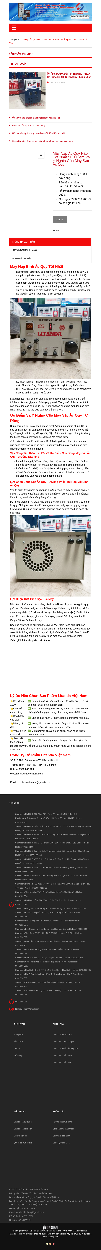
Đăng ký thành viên (61, 1140)
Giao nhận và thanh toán (63, 1126)
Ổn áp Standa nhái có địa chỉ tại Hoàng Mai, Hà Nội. (36, 118)
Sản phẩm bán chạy (21, 53)
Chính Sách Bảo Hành (62, 1053)
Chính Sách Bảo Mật (62, 1060)
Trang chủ (14, 39)
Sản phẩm (18, 1039)
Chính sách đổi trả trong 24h (65, 1046)
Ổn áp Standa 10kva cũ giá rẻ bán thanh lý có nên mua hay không (42, 141)
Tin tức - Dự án (17, 63)
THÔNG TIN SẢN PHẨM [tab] (23, 239)
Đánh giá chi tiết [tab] (21, 256)
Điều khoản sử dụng (23, 1119)
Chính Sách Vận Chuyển (63, 1039)
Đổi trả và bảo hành (61, 1133)
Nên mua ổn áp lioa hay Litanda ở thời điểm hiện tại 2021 (38, 133)
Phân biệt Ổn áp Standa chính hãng (28, 125)
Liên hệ (17, 1046)
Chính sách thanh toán (63, 1032)
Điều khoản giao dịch (23, 1126)
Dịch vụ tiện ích (20, 1133)
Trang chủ (18, 1032)
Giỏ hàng (18, 1053)
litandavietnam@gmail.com (27, 1006)
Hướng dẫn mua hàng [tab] (24, 248)
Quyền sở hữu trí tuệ (23, 1140)
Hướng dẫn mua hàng (62, 1119)
